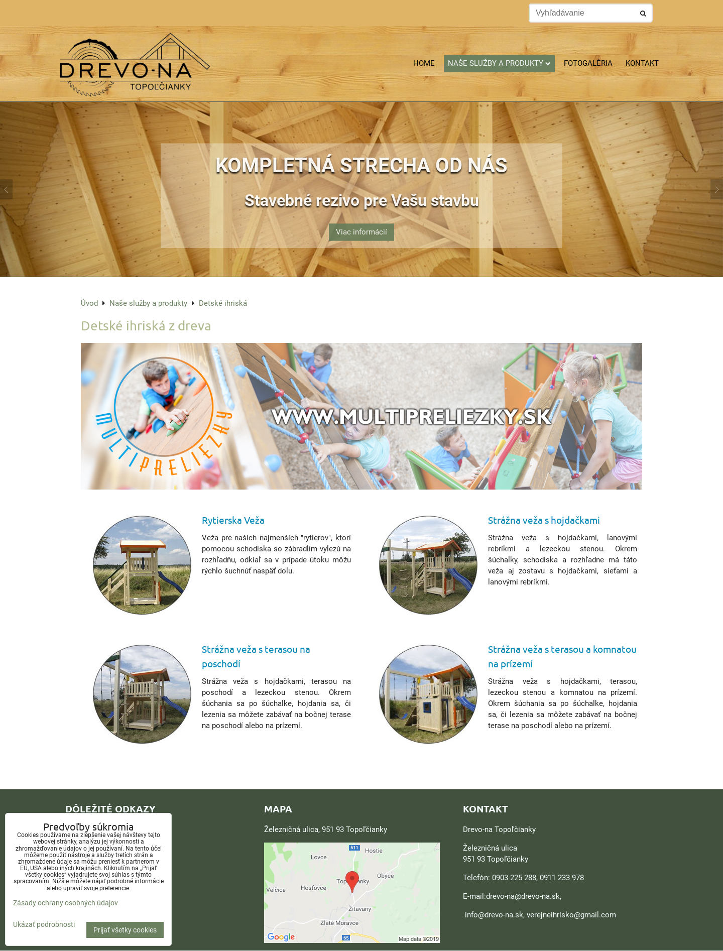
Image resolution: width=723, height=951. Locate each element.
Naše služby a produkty (499, 63)
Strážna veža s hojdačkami (544, 520)
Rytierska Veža (233, 520)
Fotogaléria (588, 63)
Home (424, 63)
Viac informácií (361, 225)
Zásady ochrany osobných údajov (65, 903)
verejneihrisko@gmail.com (571, 914)
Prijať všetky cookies (125, 930)
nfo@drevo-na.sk (495, 914)
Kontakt (642, 63)
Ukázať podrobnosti (44, 924)
